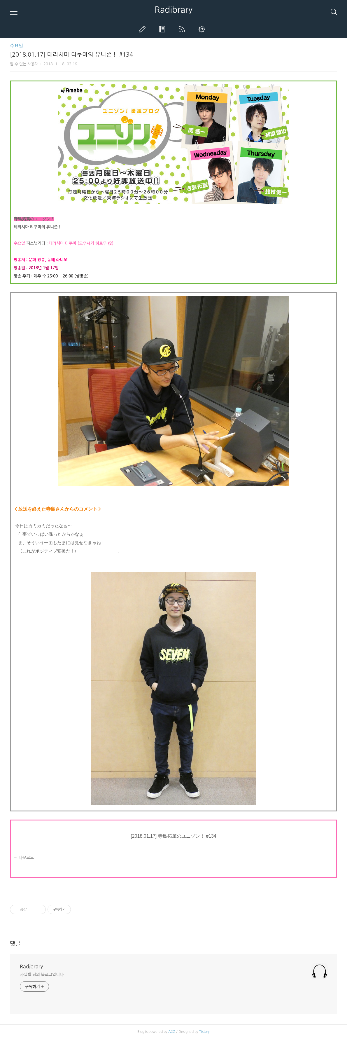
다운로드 (26, 857)
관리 (203, 29)
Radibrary (173, 9)
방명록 (163, 29)
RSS (183, 29)
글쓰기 (143, 29)
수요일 (16, 46)
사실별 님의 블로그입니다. (42, 974)
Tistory (204, 1031)
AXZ (171, 1031)
